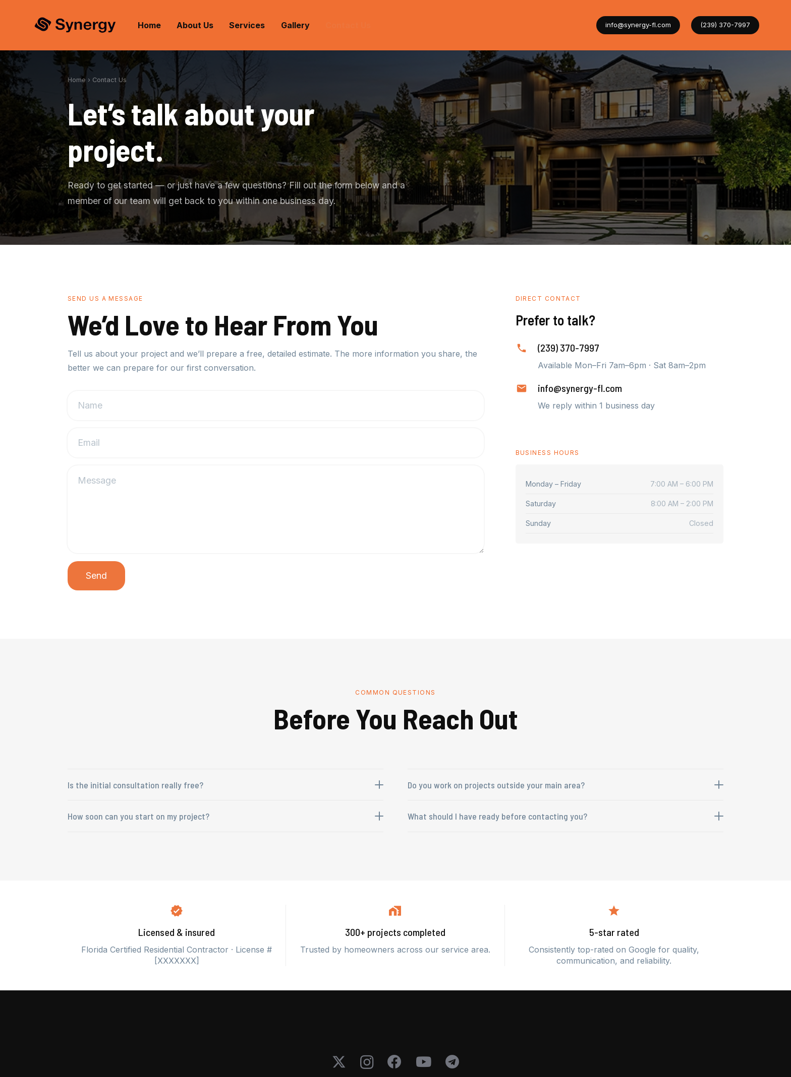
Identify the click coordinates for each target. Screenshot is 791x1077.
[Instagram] (367, 1062)
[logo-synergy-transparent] (75, 25)
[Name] (276, 405)
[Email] (276, 442)
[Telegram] (452, 1062)
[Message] (276, 509)
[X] (339, 1062)
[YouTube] (423, 1062)
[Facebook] (394, 1062)
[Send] (96, 575)
